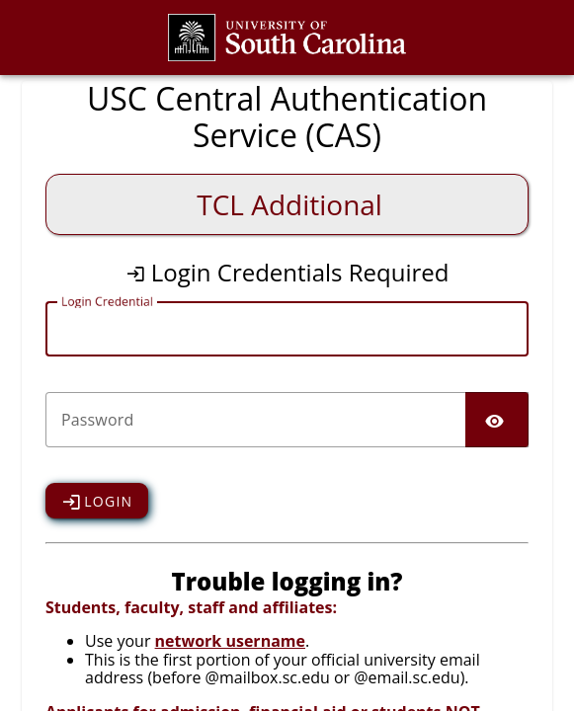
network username (230, 641)
